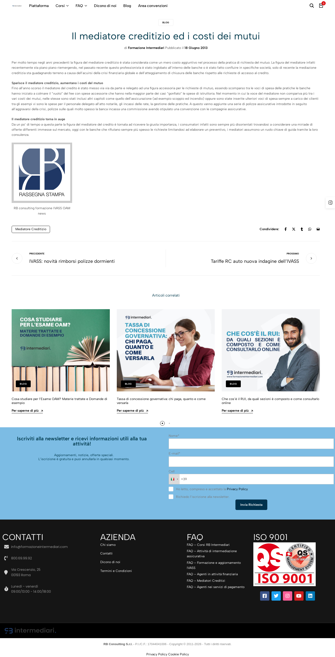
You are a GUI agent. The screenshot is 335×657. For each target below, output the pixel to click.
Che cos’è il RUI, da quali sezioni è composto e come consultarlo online (270, 401)
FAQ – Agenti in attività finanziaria (212, 574)
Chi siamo (108, 545)
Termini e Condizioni (116, 571)
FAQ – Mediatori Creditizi (206, 581)
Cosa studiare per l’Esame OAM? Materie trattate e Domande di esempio (59, 401)
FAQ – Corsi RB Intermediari (208, 545)
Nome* (174, 436)
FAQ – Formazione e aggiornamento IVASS (214, 565)
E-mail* (174, 453)
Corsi (60, 5)
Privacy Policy (237, 489)
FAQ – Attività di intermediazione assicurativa (212, 553)
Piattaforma (39, 5)
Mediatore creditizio (30, 229)
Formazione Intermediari (146, 48)
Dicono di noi (105, 5)
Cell (171, 471)
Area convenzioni (153, 5)
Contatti (106, 553)
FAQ (79, 5)
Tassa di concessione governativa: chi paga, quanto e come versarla (161, 401)
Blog (127, 5)
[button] (162, 423)
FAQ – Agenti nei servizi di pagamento (216, 587)
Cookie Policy (178, 654)
